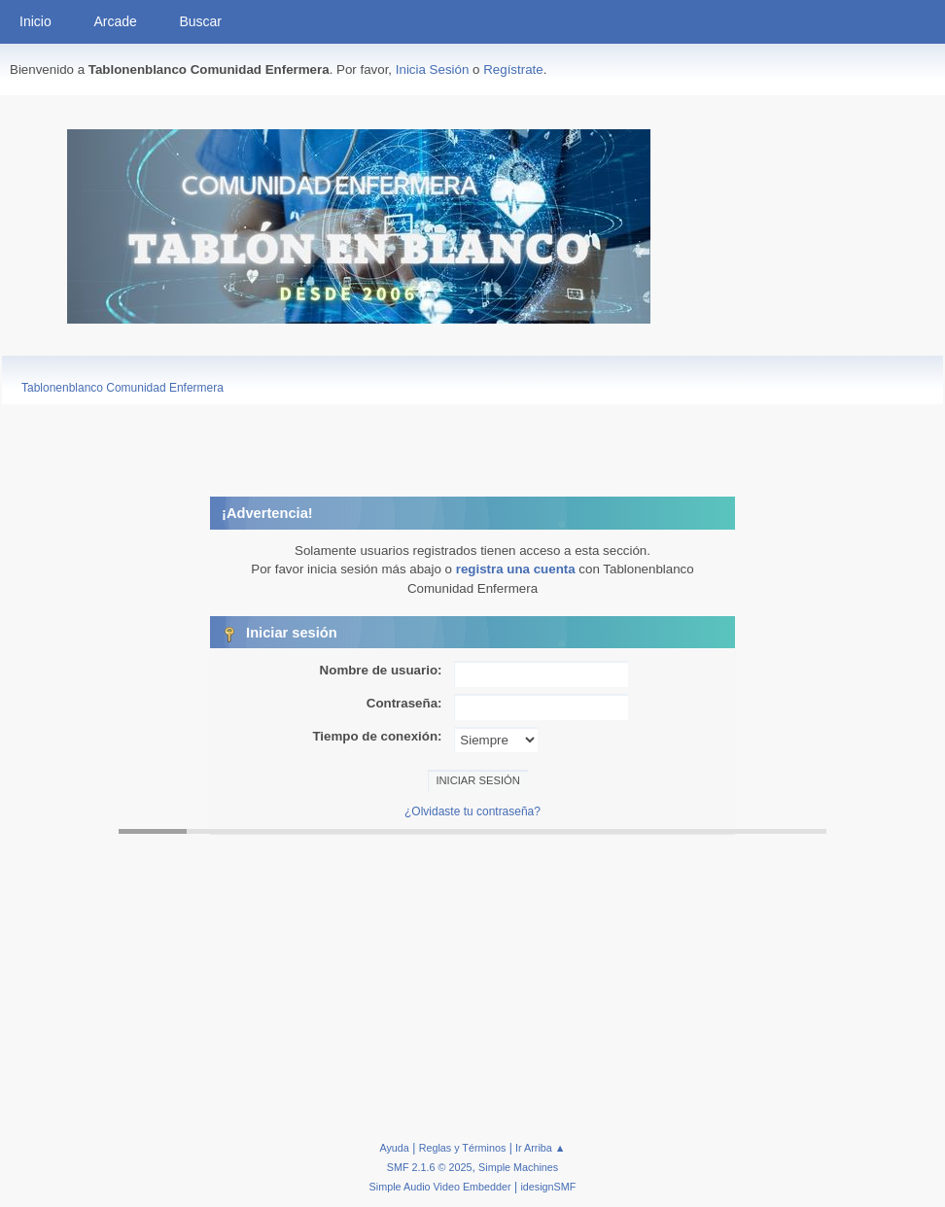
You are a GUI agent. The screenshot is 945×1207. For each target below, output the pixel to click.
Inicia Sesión (433, 69)
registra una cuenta (516, 569)
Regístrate (513, 69)
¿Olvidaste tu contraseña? (472, 811)
